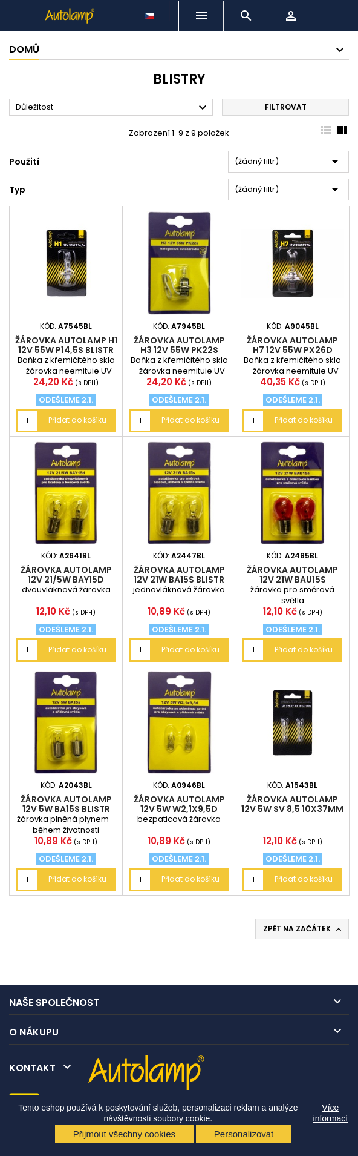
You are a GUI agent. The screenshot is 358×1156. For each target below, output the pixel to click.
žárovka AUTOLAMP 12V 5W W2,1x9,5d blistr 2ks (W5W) (179, 809)
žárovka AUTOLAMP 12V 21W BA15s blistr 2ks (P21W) (179, 579)
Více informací (330, 1113)
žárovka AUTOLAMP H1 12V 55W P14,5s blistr (66, 345)
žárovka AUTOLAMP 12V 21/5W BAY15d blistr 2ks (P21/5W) (66, 579)
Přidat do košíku (77, 420)
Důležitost (113, 108)
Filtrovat (286, 107)
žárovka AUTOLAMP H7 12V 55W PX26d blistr (292, 350)
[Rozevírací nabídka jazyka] (151, 12)
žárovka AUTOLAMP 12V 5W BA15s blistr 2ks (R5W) (66, 809)
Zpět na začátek (303, 928)
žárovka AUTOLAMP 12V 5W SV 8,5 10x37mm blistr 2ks (292, 809)
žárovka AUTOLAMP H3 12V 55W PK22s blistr (179, 350)
